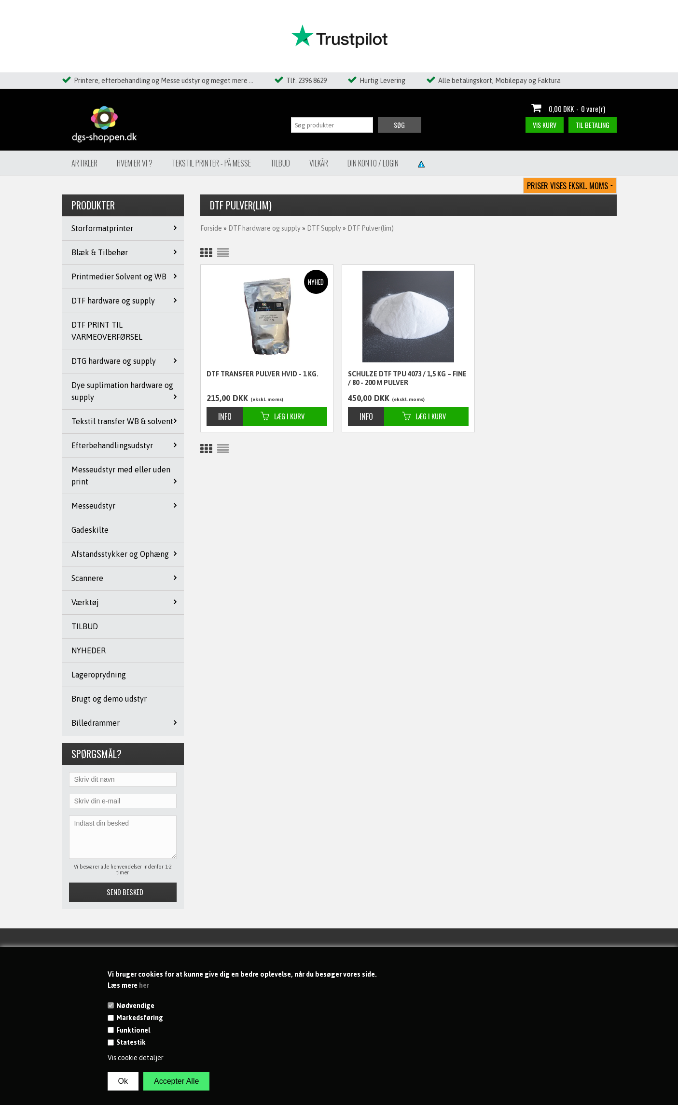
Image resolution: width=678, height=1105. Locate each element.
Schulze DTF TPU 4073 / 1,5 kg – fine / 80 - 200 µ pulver (407, 378)
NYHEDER (88, 650)
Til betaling (592, 125)
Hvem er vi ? (134, 163)
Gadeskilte (90, 529)
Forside (211, 228)
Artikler (84, 163)
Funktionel (133, 1030)
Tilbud (280, 163)
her (144, 985)
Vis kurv (544, 125)
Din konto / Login (373, 163)
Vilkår (318, 163)
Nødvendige (135, 1005)
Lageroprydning (98, 674)
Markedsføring (139, 1018)
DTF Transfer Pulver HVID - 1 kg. (262, 374)
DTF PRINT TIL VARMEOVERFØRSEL (106, 330)
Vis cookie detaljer (136, 1058)
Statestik (131, 1042)
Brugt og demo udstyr (109, 698)
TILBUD (84, 626)
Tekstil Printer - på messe (211, 163)
